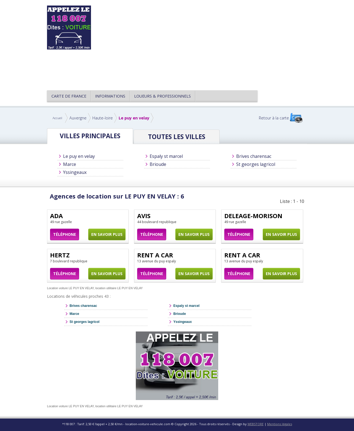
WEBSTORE (256, 424)
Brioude (158, 164)
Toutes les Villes (176, 136)
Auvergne (78, 118)
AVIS (143, 215)
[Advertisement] (203, 44)
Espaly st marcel (166, 156)
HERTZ (60, 255)
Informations (110, 96)
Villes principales (90, 136)
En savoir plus (107, 234)
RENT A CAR (155, 255)
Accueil (57, 118)
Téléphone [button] (64, 234)
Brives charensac (253, 156)
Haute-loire (102, 118)
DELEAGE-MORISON (253, 215)
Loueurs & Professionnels (162, 96)
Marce (69, 164)
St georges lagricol (255, 164)
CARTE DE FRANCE (68, 96)
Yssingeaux (75, 172)
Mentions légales (279, 424)
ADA (56, 215)
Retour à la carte (274, 118)
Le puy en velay (134, 118)
